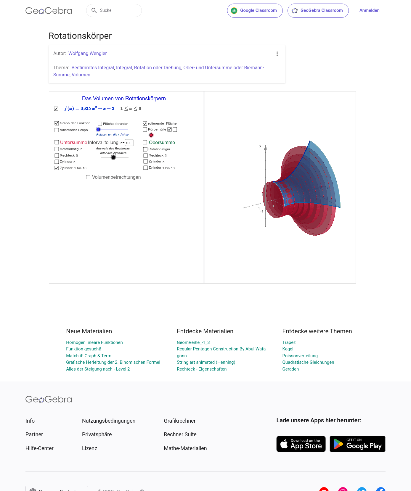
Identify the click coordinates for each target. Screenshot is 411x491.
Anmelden (369, 10)
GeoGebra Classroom (317, 10)
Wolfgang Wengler (87, 53)
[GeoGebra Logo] (48, 10)
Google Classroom (254, 10)
